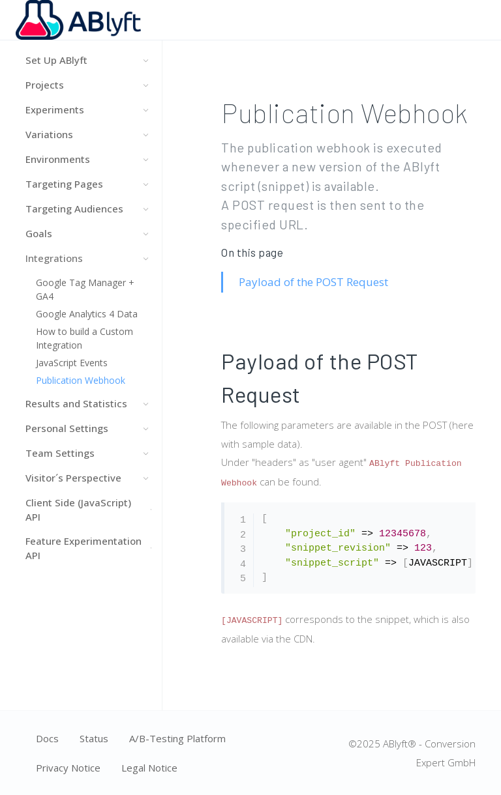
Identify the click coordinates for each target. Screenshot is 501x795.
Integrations (86, 258)
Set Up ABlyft (86, 59)
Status (94, 738)
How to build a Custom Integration (84, 338)
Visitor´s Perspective (86, 477)
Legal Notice (149, 767)
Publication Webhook (80, 380)
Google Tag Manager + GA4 (85, 289)
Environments (86, 159)
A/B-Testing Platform (177, 738)
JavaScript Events (72, 362)
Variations (86, 134)
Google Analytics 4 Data (87, 314)
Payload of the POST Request (313, 281)
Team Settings (86, 452)
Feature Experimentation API (86, 548)
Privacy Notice (68, 767)
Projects (86, 84)
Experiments (86, 109)
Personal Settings (86, 428)
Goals (86, 233)
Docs (47, 738)
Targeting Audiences (86, 208)
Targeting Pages (86, 183)
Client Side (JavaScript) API (86, 510)
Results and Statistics (86, 403)
